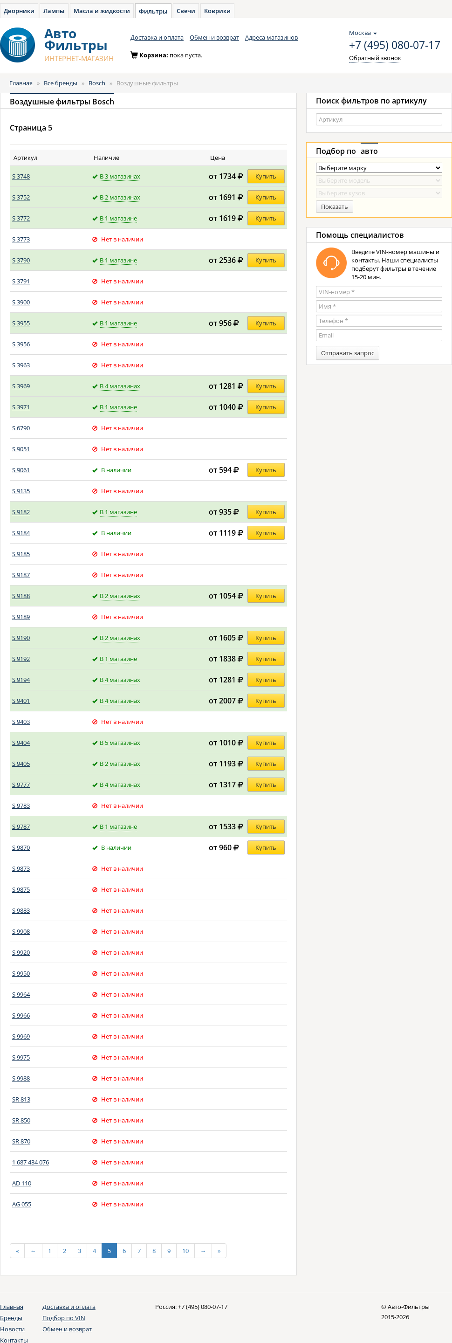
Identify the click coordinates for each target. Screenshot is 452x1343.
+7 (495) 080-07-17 (394, 45)
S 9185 (21, 554)
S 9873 (21, 868)
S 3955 (21, 323)
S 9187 (21, 575)
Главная (21, 83)
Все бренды (60, 83)
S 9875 (21, 889)
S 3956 (21, 344)
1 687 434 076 (30, 1162)
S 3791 (21, 281)
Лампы (54, 11)
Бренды (11, 1318)
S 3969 (21, 386)
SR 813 (21, 1099)
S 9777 (21, 784)
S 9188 (21, 596)
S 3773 (21, 239)
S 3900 (21, 302)
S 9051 (21, 449)
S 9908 (21, 931)
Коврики (217, 11)
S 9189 (21, 617)
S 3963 (21, 365)
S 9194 (21, 679)
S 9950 (21, 973)
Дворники (19, 11)
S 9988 (21, 1078)
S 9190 (21, 638)
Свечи (186, 11)
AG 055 (21, 1204)
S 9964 (21, 994)
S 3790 (21, 260)
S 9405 (21, 763)
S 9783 (21, 805)
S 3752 (21, 197)
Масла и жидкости (102, 11)
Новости (12, 1329)
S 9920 (21, 952)
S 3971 (21, 407)
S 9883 (21, 910)
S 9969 (21, 1036)
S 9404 (21, 742)
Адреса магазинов (271, 37)
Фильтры (153, 11)
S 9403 (21, 721)
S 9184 (21, 533)
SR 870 (21, 1141)
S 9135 (21, 491)
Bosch (97, 83)
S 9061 (21, 470)
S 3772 (21, 218)
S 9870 (21, 847)
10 (185, 1251)
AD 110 (21, 1183)
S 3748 (21, 176)
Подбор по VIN (63, 1318)
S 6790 (21, 428)
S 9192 (21, 658)
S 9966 (21, 1015)
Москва (363, 32)
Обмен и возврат (214, 37)
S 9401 (21, 700)
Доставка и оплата (157, 37)
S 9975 (21, 1057)
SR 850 (21, 1120)
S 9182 (21, 512)
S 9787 (21, 826)
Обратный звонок (375, 58)
